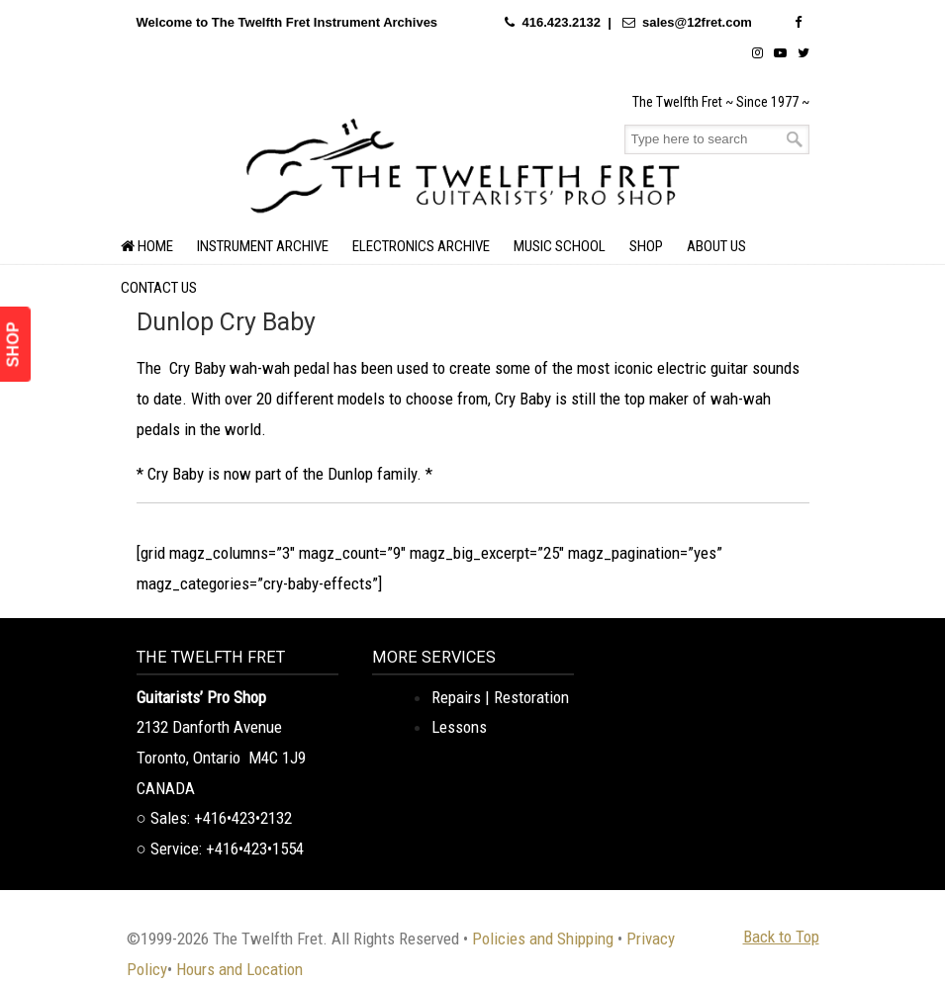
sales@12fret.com (697, 22)
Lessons (459, 727)
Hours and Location (239, 969)
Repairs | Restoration (500, 697)
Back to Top (781, 936)
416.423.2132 (561, 22)
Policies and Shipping (543, 938)
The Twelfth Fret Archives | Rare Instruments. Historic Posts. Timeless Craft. (463, 163)
